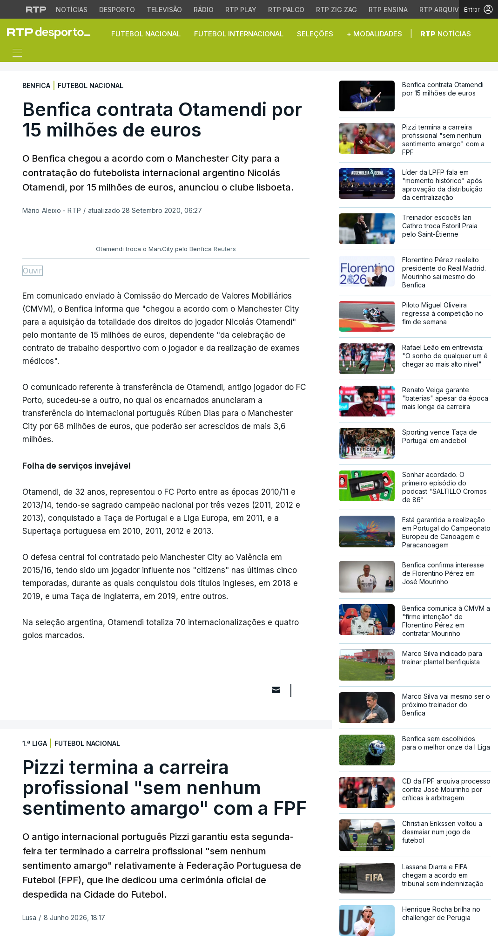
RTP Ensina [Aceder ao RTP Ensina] (388, 10)
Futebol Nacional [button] (146, 33)
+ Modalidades (374, 33)
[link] (52, 32)
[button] (484, 33)
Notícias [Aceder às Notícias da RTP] (71, 10)
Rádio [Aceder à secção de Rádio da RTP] (204, 10)
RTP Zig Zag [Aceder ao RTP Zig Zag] (336, 10)
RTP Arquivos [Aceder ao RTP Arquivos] (443, 10)
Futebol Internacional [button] (238, 33)
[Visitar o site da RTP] (36, 9)
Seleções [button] (315, 33)
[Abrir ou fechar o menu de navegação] (14, 54)
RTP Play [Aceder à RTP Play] (240, 10)
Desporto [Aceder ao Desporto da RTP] (117, 10)
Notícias (445, 33)
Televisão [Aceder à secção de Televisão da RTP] (164, 10)
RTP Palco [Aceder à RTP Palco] (286, 10)
